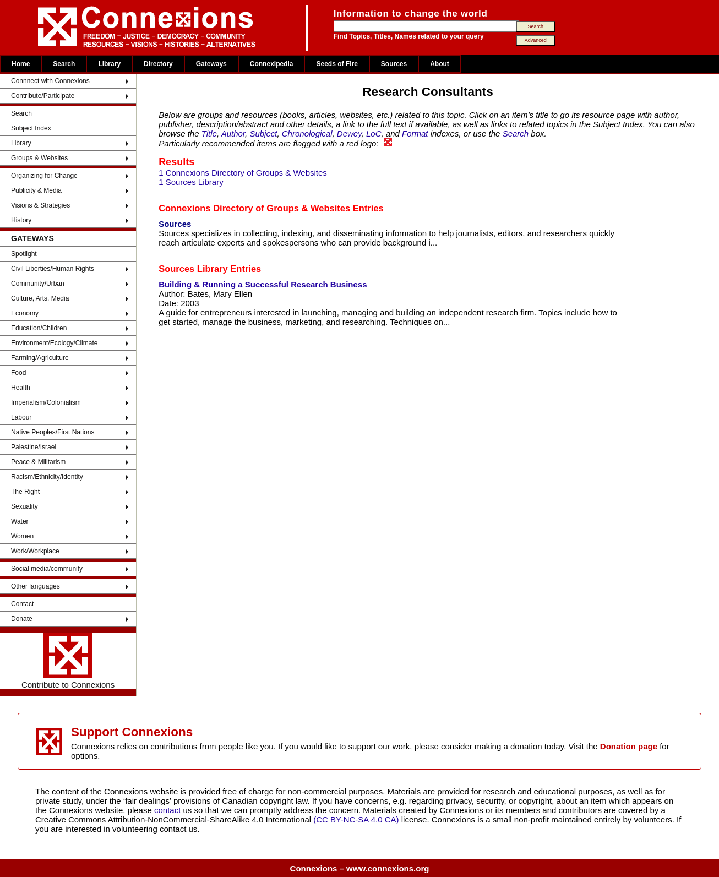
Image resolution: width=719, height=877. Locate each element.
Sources (394, 64)
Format (415, 133)
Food (18, 373)
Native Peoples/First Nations (52, 432)
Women (22, 536)
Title (209, 133)
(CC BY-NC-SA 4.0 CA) (356, 819)
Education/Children (39, 328)
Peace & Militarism (38, 462)
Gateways (211, 64)
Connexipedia (271, 64)
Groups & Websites (39, 158)
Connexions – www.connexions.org (359, 868)
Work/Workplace (35, 551)
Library (109, 64)
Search (64, 64)
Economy (25, 313)
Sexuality (24, 506)
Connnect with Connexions (50, 81)
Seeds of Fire (336, 64)
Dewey (349, 133)
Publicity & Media (36, 190)
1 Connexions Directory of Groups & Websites (243, 172)
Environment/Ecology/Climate (54, 343)
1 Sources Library (191, 182)
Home (21, 64)
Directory (158, 64)
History (21, 220)
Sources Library (193, 269)
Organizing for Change (44, 175)
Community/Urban (37, 283)
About (439, 64)
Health (20, 387)
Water (20, 521)
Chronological (307, 133)
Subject (263, 133)
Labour (21, 417)
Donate (21, 619)
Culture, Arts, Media (40, 298)
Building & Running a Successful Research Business (263, 284)
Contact (22, 604)
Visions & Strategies (40, 205)
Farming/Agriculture (40, 358)
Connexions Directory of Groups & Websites (254, 208)
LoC (374, 133)
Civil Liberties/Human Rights (52, 269)
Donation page (628, 746)
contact (168, 810)
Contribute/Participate (42, 96)
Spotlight (24, 254)
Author (233, 133)
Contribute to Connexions (68, 661)
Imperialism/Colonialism (46, 402)
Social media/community (47, 569)
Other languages (35, 586)
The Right (25, 491)
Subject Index (31, 128)
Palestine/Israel (33, 447)
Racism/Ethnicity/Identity (47, 477)
